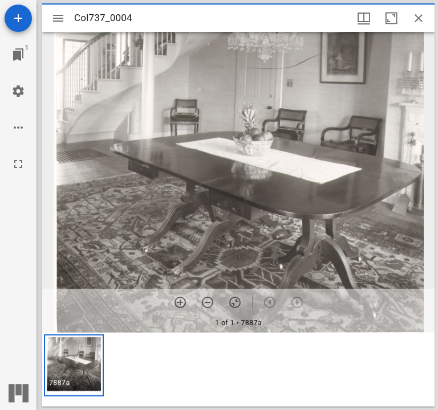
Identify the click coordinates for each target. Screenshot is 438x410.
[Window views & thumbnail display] (364, 18)
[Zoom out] (207, 302)
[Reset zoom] (235, 302)
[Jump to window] (18, 54)
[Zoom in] (180, 302)
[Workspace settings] (18, 91)
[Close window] (418, 18)
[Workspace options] (18, 127)
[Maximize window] (391, 18)
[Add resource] (18, 18)
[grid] (238, 370)
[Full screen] (18, 164)
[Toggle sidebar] (58, 18)
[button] (74, 365)
